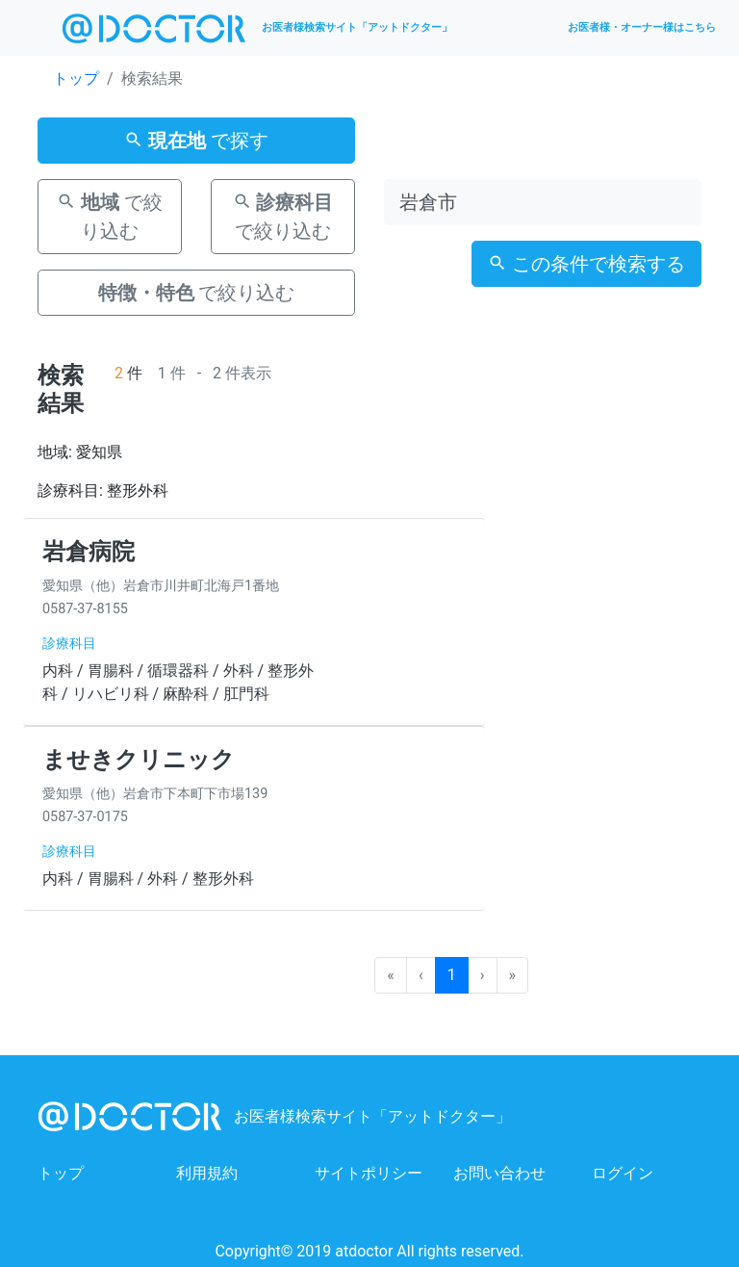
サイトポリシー (368, 1173)
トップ (76, 78)
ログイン (622, 1173)
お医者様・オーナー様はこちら (642, 27)
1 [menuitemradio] (451, 975)
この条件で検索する (586, 263)
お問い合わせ (499, 1173)
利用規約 (207, 1173)
